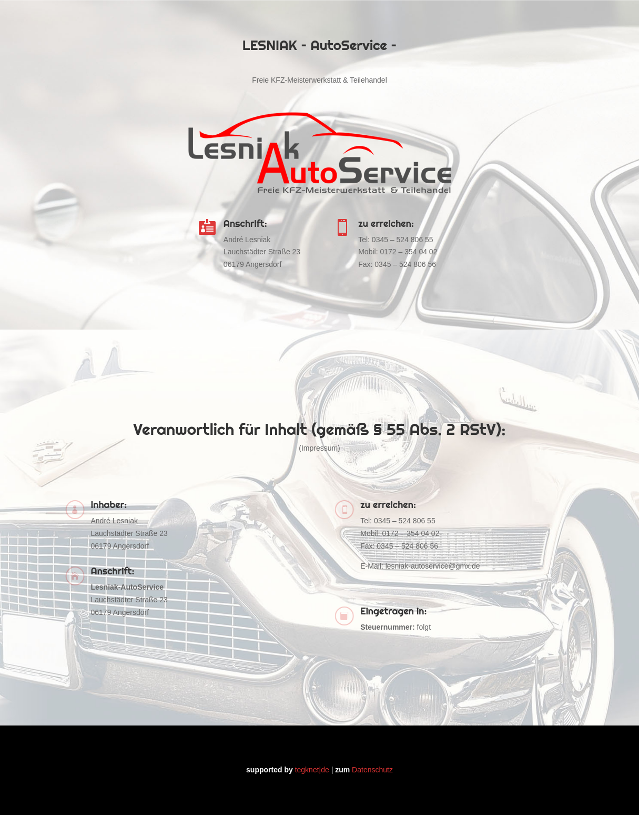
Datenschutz (372, 770)
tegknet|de (312, 770)
